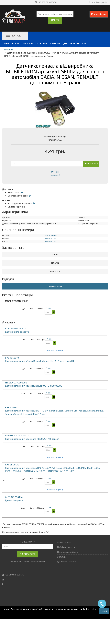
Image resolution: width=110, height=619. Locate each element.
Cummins (55, 43)
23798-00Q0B (51, 235)
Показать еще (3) (55, 457)
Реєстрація (101, 2)
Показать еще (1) (55, 350)
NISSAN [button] (55, 263)
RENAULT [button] (55, 271)
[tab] (55, 254)
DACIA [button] (55, 254)
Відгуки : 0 (55, 175)
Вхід (91, 2)
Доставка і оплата (75, 43)
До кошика (91, 164)
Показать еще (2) (55, 490)
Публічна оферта (66, 547)
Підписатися (27, 554)
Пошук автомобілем (34, 43)
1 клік (55, 171)
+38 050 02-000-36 (46, 2)
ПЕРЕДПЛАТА (27, 541)
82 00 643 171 (51, 238)
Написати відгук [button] (55, 286)
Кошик (98, 14)
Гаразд (104, 611)
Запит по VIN (11, 43)
